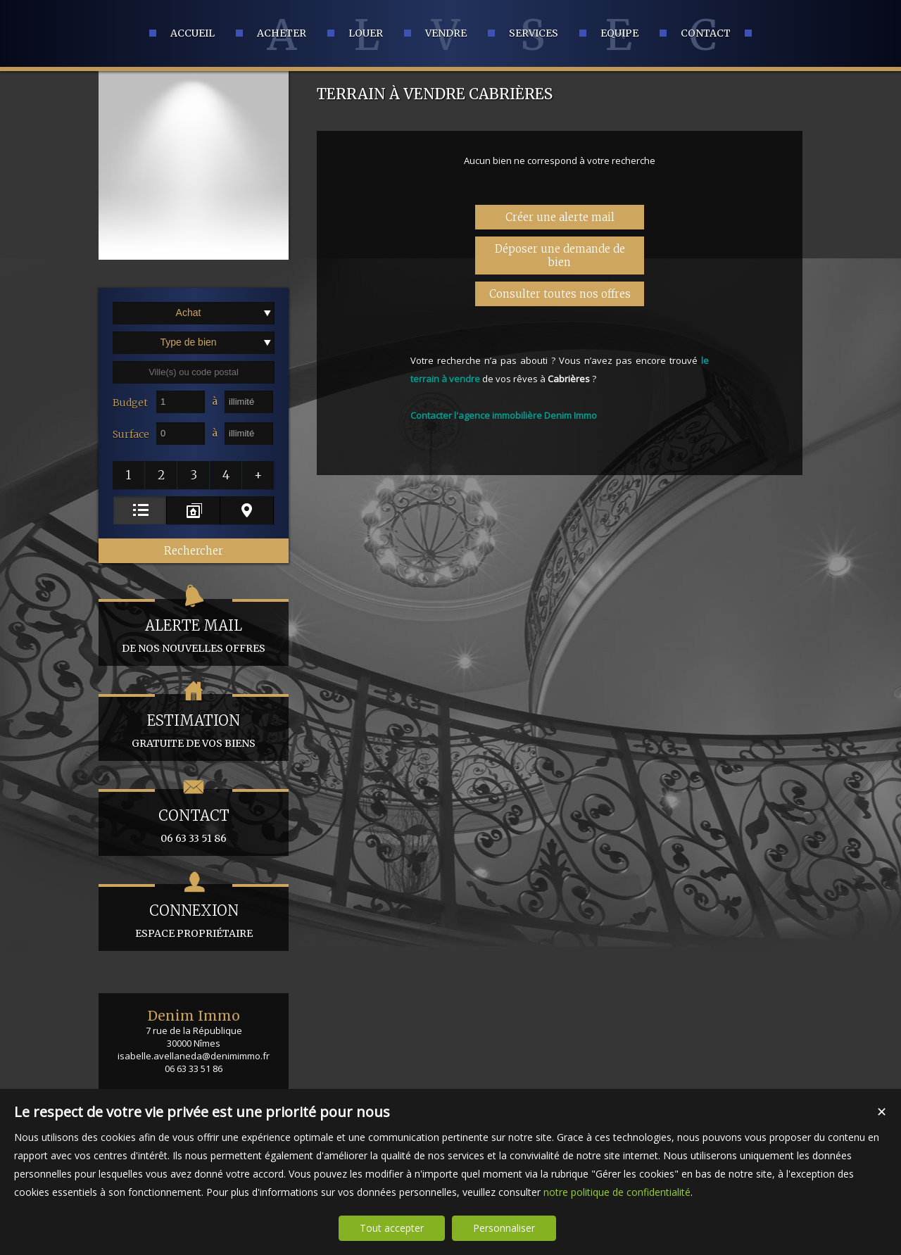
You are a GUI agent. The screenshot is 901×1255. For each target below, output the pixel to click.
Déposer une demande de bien (560, 255)
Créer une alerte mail (560, 217)
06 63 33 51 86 (194, 817)
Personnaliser (504, 1228)
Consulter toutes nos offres (560, 294)
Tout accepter (392, 1228)
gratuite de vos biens (194, 722)
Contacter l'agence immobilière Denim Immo (503, 415)
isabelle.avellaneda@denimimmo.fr (194, 1055)
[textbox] (194, 372)
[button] (129, 475)
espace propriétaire (194, 912)
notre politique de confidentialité (617, 1192)
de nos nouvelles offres (194, 627)
